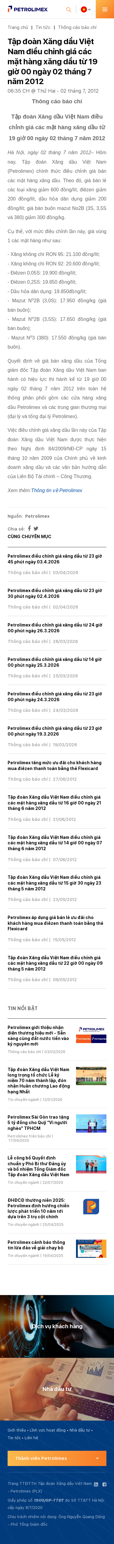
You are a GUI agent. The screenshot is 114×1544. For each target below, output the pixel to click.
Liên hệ (31, 1438)
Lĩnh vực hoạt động (48, 1430)
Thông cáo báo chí (77, 27)
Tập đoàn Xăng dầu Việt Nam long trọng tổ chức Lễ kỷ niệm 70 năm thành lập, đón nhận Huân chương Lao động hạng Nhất (39, 1080)
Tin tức (43, 27)
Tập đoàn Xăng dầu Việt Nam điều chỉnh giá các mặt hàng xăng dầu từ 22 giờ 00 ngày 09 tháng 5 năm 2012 (55, 963)
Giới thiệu (17, 1430)
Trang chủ (18, 27)
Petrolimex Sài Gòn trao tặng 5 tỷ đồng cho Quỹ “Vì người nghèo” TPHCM (38, 1122)
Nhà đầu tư (80, 1430)
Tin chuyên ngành (23, 1100)
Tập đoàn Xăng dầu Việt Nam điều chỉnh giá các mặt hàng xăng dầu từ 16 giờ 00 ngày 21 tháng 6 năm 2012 (54, 803)
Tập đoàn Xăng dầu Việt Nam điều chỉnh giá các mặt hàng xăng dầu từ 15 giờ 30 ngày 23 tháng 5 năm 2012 (54, 883)
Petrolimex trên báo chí (29, 1136)
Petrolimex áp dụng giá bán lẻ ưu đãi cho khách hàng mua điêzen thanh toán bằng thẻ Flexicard (55, 923)
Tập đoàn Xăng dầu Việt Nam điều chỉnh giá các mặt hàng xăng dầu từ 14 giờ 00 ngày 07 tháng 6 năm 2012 (55, 843)
